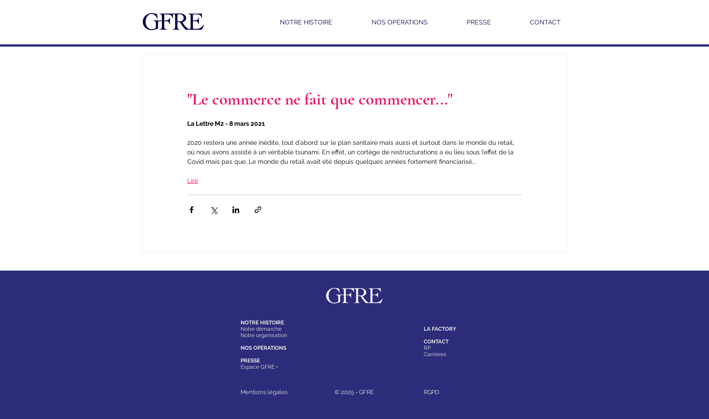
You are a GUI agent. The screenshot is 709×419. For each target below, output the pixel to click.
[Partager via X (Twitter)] (213, 209)
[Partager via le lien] (258, 209)
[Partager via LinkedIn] (236, 209)
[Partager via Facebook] (191, 209)
